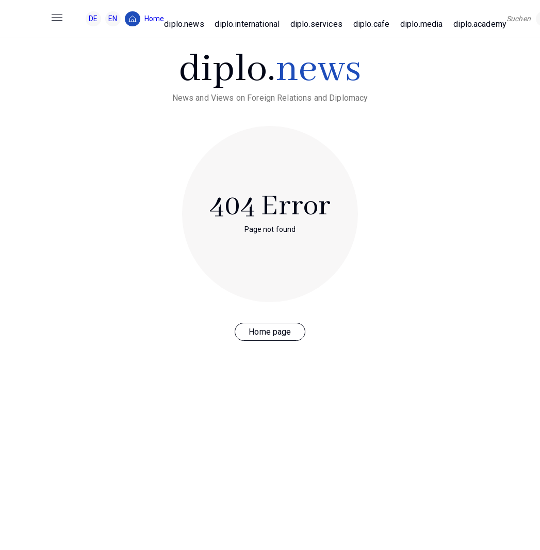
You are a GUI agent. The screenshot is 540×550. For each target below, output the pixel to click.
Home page (270, 332)
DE (93, 18)
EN (112, 18)
